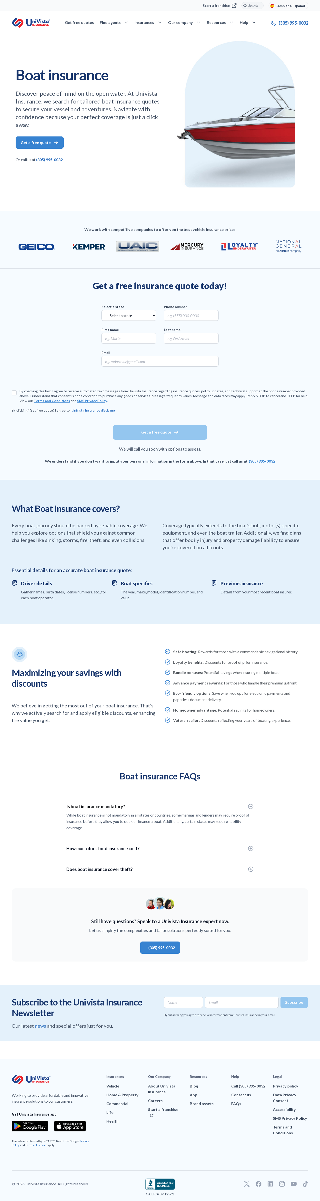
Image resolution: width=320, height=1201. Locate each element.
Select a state (112, 307)
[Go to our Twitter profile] (247, 1184)
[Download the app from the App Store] (70, 1126)
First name (110, 330)
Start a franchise (220, 5)
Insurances (115, 1077)
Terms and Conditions (52, 401)
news (41, 1026)
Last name (172, 330)
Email (105, 353)
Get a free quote (160, 432)
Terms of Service (36, 1145)
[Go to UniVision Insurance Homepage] (31, 23)
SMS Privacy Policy (92, 401)
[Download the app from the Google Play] (30, 1126)
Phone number (175, 307)
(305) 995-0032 (49, 159)
